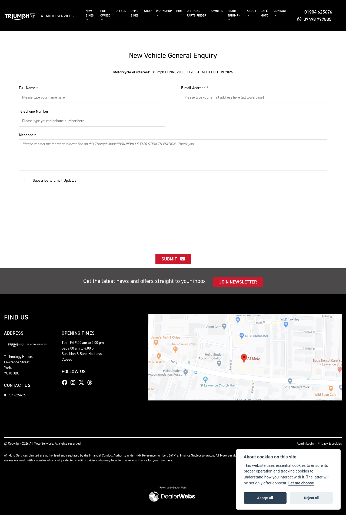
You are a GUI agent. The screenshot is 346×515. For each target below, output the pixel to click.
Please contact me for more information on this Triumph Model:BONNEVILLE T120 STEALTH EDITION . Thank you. (173, 152)
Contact (280, 11)
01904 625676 (315, 12)
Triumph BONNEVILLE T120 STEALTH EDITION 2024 (173, 72)
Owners (219, 11)
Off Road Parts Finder (198, 13)
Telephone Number (34, 111)
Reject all (311, 498)
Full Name (28, 87)
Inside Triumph (235, 13)
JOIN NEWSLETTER (238, 282)
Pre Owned (108, 13)
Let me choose (301, 483)
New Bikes (93, 13)
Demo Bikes (137, 13)
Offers (123, 11)
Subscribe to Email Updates (50, 181)
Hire (181, 11)
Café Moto (265, 13)
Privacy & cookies (330, 443)
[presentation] (173, 217)
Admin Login (305, 443)
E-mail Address (194, 87)
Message (27, 135)
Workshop (166, 11)
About (252, 11)
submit (173, 259)
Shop (150, 11)
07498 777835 (315, 19)
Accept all (265, 498)
